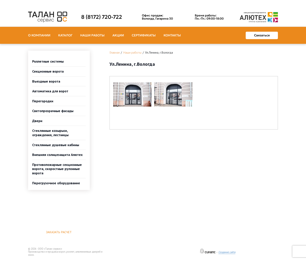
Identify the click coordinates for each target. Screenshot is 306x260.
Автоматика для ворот (50, 91)
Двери (37, 121)
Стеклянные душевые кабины (55, 145)
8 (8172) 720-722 (101, 17)
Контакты (172, 35)
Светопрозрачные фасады (52, 111)
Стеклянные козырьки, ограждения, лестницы (50, 132)
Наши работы (92, 35)
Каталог (65, 35)
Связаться (262, 35)
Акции (118, 35)
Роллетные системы (48, 61)
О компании (39, 35)
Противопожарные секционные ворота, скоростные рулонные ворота (57, 168)
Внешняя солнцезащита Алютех (57, 154)
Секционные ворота (48, 71)
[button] (132, 94)
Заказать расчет (59, 232)
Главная (114, 52)
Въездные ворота (46, 81)
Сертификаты (144, 35)
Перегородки (42, 101)
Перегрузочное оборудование (56, 183)
